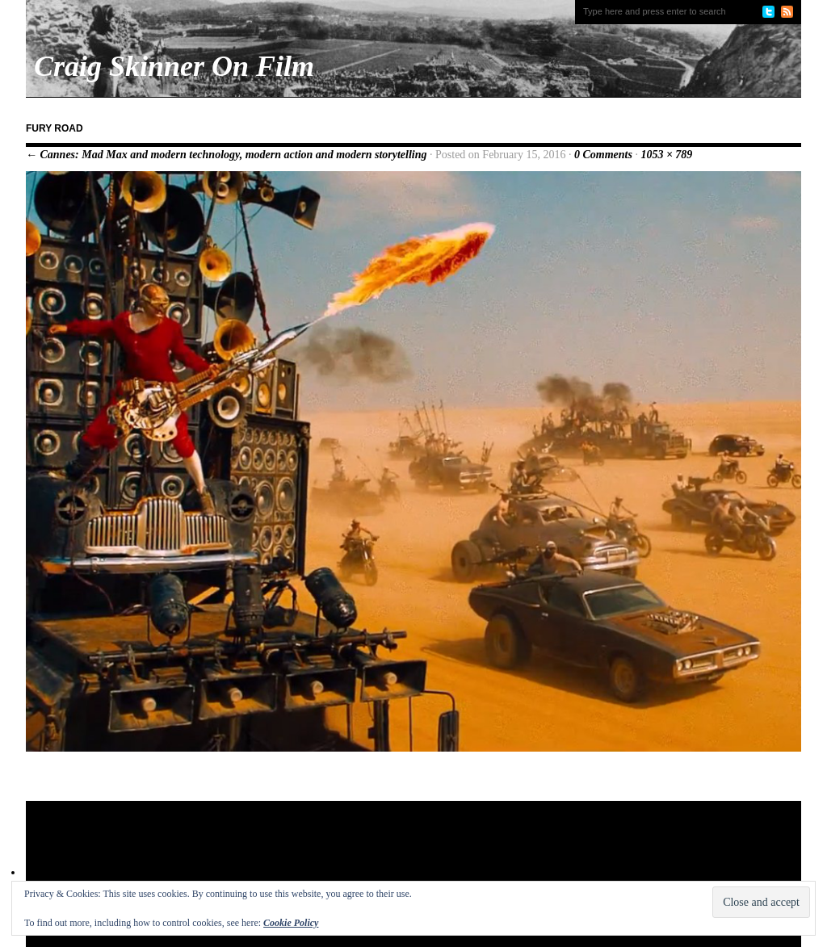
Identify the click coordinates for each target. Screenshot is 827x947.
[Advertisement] (336, 853)
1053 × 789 (666, 155)
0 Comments (603, 155)
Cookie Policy (290, 922)
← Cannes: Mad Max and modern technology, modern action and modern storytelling (226, 155)
